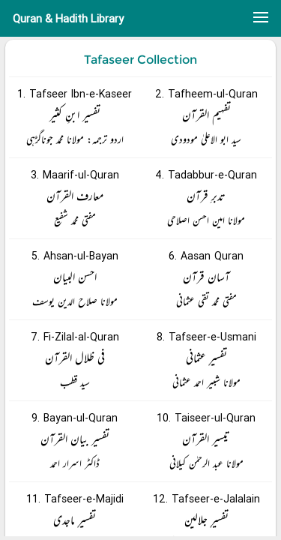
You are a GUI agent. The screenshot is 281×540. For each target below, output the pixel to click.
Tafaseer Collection (140, 59)
